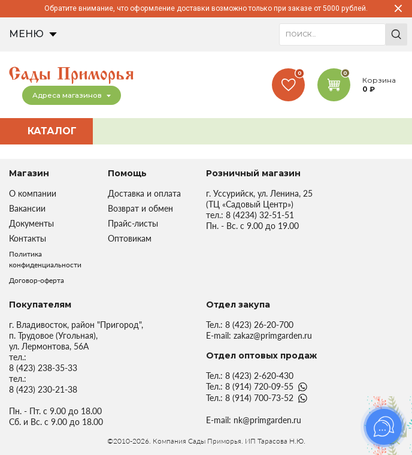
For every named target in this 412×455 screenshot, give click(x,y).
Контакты (27, 238)
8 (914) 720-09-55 (259, 386)
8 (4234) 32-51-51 (260, 215)
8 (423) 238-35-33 (43, 368)
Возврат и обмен (140, 208)
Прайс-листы (133, 223)
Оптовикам (130, 238)
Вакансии (27, 208)
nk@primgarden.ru (267, 420)
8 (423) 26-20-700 (259, 325)
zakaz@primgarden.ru (273, 335)
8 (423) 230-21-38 (43, 389)
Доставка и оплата (144, 193)
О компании (32, 193)
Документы (31, 223)
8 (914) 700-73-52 (259, 398)
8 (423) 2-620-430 (259, 375)
